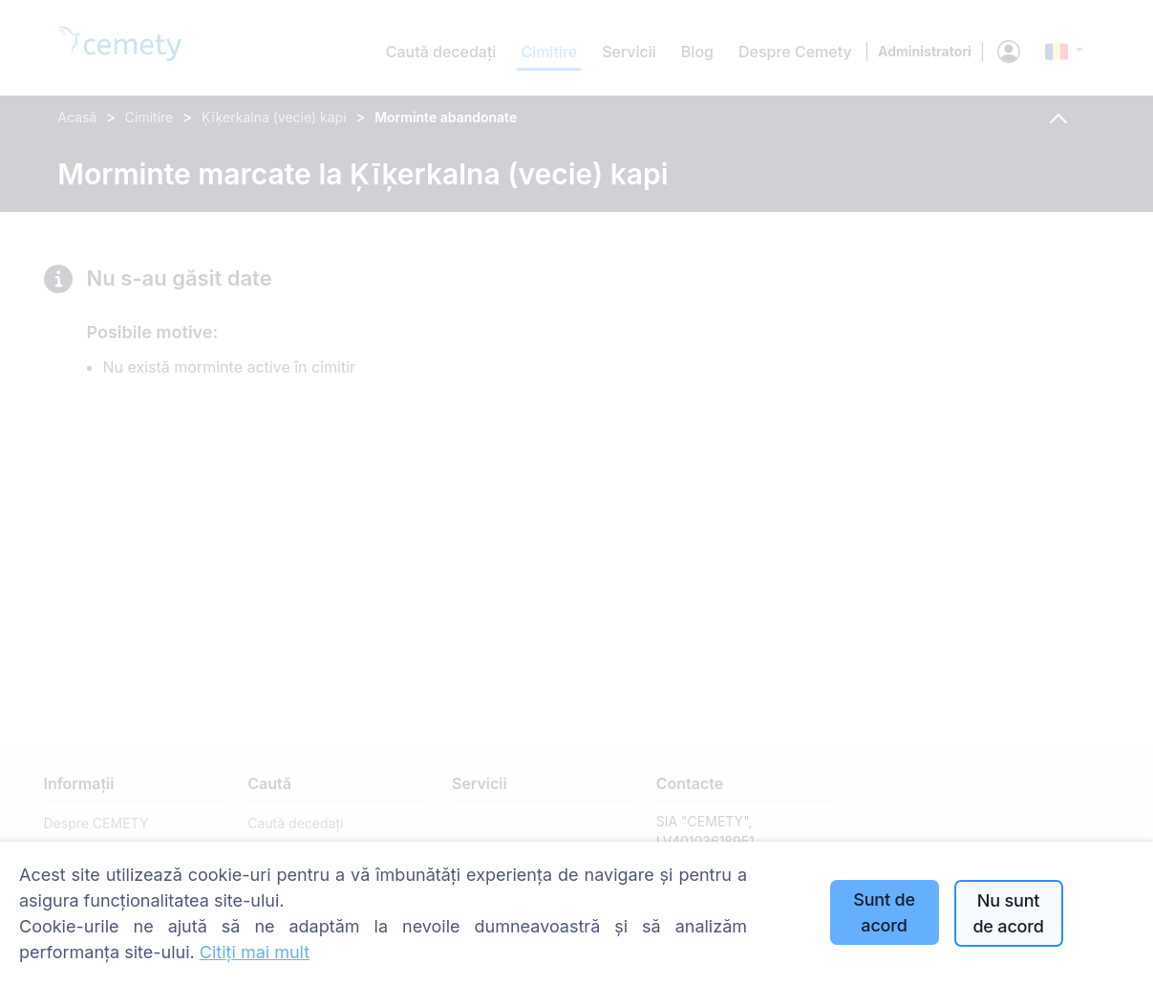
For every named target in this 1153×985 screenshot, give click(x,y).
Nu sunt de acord (1007, 913)
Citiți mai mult (255, 952)
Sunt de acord (884, 912)
